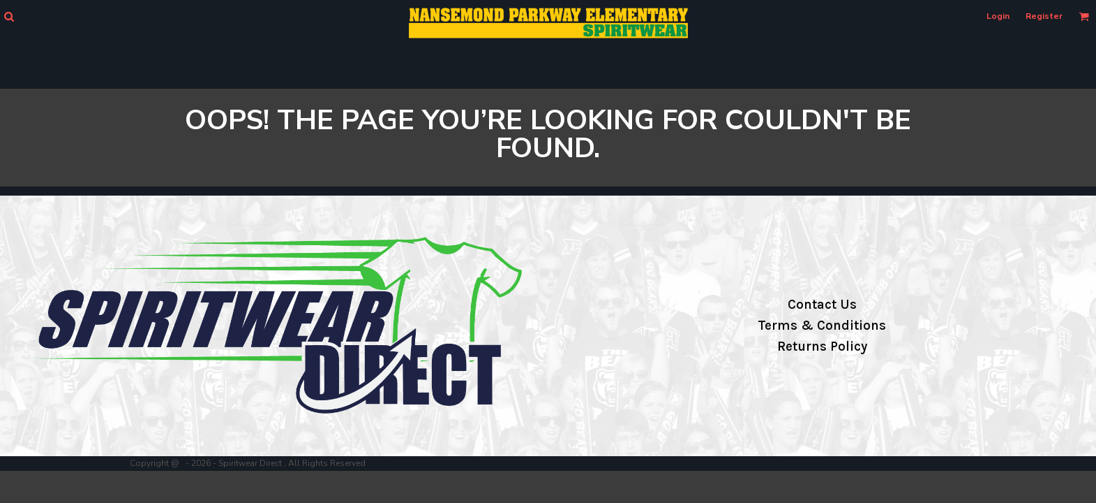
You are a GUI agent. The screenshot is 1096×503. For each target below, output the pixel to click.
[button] (8, 16)
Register (1044, 16)
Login (997, 16)
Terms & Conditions (822, 325)
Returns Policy (822, 346)
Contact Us (822, 304)
